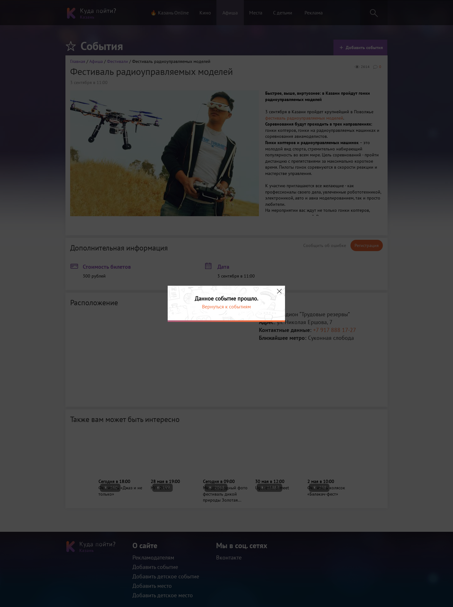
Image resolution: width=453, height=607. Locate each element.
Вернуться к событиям (226, 306)
